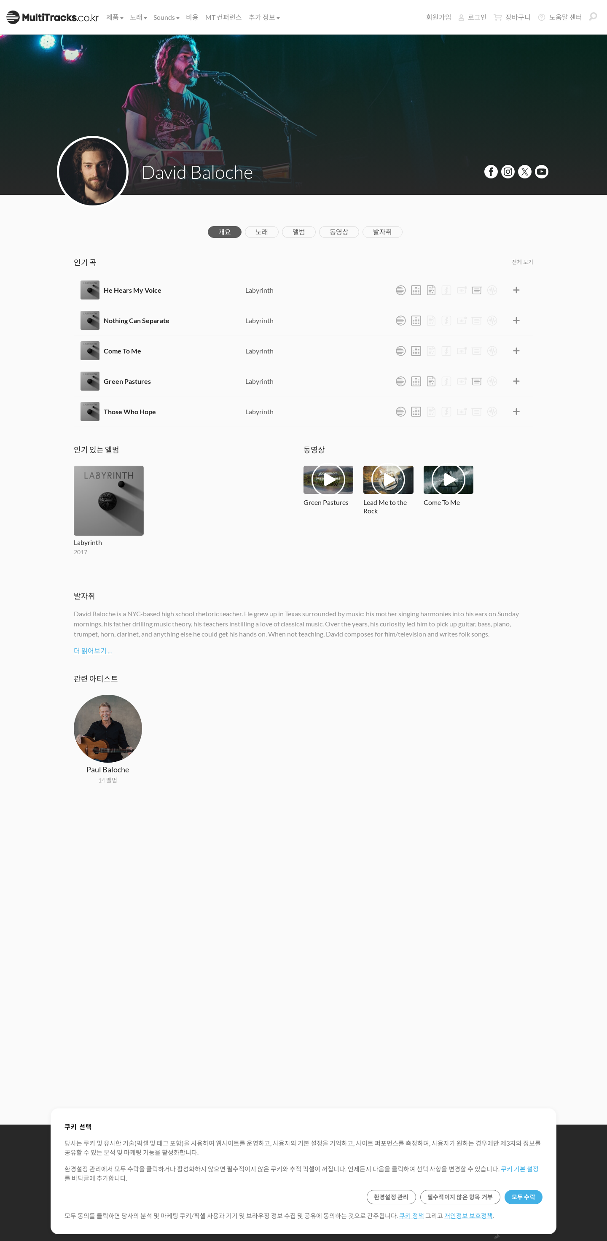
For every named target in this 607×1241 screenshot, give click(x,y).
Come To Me (122, 351)
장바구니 (512, 17)
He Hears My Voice (132, 290)
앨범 (299, 232)
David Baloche (197, 171)
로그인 (472, 17)
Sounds (165, 17)
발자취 (382, 232)
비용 (192, 17)
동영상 (339, 232)
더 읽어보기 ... (93, 651)
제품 (114, 17)
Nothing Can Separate (136, 320)
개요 (224, 232)
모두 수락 (523, 1197)
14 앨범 (107, 780)
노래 (138, 17)
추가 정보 (264, 17)
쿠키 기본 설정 (520, 1169)
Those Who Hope (130, 411)
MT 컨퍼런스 (223, 17)
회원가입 (438, 17)
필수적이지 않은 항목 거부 (460, 1197)
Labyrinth (259, 290)
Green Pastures (127, 381)
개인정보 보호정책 (468, 1215)
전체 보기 (522, 262)
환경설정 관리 (391, 1197)
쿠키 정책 (411, 1215)
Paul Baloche (107, 769)
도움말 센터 (559, 17)
